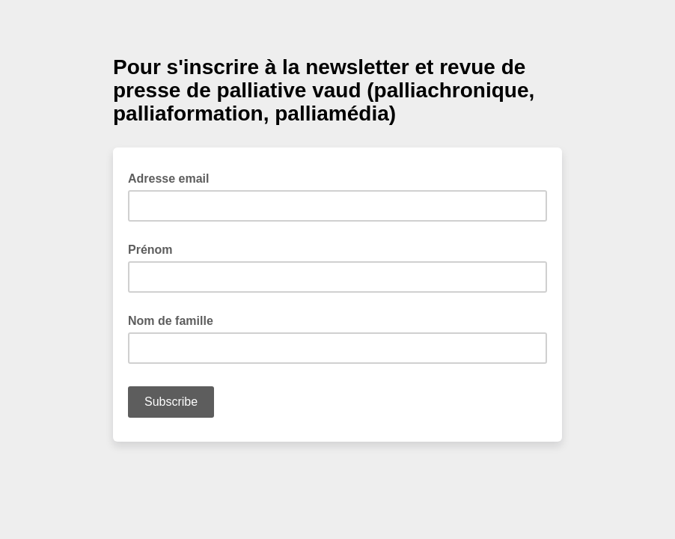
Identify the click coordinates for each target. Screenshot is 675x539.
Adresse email (173, 177)
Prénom (150, 249)
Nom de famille (170, 320)
